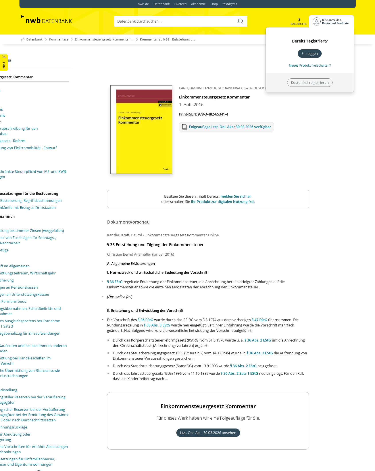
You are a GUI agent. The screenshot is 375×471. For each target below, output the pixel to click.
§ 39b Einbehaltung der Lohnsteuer (58, 302)
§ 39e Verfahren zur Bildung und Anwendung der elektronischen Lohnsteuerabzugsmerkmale (69, 342)
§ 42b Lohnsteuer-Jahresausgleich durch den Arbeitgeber (66, 457)
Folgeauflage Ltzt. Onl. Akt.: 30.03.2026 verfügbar (275, 127)
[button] (299, 21)
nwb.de (143, 4)
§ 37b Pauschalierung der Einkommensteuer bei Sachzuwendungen (68, 243)
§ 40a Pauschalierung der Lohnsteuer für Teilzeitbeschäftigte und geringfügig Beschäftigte (69, 379)
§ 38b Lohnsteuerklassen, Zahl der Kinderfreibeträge (57, 278)
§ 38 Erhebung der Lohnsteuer (54, 261)
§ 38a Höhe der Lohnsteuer (51, 268)
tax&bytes (230, 4)
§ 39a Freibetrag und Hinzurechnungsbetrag (65, 295)
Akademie (198, 4)
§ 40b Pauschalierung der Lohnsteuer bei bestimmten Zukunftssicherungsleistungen (64, 392)
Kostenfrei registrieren (310, 82)
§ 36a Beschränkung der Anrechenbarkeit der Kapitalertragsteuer (66, 211)
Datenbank (162, 4)
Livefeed (180, 4)
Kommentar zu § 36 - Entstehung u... (167, 39)
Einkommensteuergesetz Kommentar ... (104, 39)
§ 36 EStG (159, 282)
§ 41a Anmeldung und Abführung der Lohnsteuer (69, 413)
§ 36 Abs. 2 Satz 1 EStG (284, 373)
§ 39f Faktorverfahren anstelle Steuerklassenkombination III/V (54, 354)
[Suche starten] (240, 21)
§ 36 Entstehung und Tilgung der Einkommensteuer (56, 80)
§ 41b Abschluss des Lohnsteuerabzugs (61, 421)
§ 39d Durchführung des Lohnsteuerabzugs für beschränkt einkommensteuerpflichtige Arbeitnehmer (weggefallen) (68, 327)
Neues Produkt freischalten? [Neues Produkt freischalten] (310, 65)
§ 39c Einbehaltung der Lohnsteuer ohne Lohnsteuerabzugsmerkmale (62, 312)
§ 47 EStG (304, 320)
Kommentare (58, 39)
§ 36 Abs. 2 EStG (302, 340)
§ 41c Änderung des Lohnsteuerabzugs (61, 428)
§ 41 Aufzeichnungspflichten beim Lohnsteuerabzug (56, 404)
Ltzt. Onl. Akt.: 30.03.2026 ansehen (253, 432)
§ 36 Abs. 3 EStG (202, 325)
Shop (214, 4)
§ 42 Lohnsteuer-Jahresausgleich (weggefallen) (67, 435)
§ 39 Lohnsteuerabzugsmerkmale (56, 288)
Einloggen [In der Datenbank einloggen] (310, 53)
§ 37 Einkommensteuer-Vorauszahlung (61, 220)
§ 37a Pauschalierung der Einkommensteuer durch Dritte (71, 231)
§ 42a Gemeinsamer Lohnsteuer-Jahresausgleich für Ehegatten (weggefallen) (69, 445)
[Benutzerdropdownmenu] (331, 21)
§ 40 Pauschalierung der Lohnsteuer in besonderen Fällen (61, 367)
